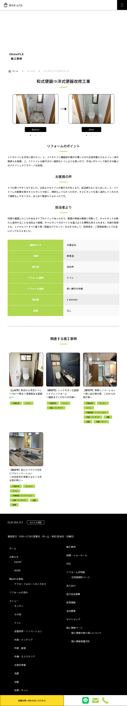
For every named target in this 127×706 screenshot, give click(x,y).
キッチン (18, 606)
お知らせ (14, 556)
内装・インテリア (23, 639)
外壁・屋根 (20, 648)
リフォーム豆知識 (75, 572)
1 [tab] (30, 135)
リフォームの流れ (18, 592)
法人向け (71, 585)
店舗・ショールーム (76, 555)
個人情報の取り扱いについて (86, 632)
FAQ (68, 563)
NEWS (17, 570)
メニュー (14, 600)
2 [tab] (35, 135)
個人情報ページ (74, 627)
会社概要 (71, 611)
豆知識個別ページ (80, 577)
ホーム (12, 548)
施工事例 (71, 546)
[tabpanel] (35, 109)
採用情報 (71, 602)
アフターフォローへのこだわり (30, 584)
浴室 (16, 681)
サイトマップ (73, 619)
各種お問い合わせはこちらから (32, 700)
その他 (17, 614)
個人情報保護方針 (80, 641)
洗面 (16, 673)
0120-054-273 (15, 522)
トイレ (17, 622)
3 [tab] (40, 135)
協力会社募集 (73, 594)
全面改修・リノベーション (28, 631)
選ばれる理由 (16, 578)
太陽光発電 (20, 665)
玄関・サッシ (21, 690)
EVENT (18, 562)
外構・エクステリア (24, 656)
